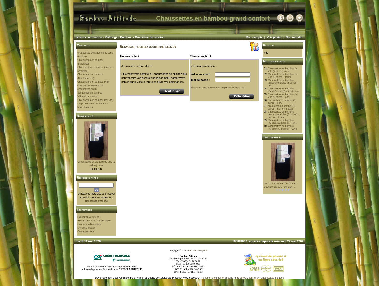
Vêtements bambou (87, 96)
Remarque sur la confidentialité (94, 220)
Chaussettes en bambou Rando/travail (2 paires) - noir (283, 90)
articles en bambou (89, 37)
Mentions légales (86, 228)
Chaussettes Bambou (272, 277)
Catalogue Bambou (118, 37)
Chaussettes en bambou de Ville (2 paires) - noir (282, 70)
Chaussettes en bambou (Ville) (93, 82)
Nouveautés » (85, 115)
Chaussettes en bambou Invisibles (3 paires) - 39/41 (282, 121)
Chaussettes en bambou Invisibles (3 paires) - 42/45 (282, 127)
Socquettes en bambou (89, 92)
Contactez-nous (85, 231)
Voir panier (274, 37)
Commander (294, 37)
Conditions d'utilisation (89, 224)
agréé (243, 277)
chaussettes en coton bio (90, 85)
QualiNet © (253, 277)
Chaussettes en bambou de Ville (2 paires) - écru (282, 95)
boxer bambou (85, 107)
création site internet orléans (218, 277)
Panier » (268, 45)
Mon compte (254, 37)
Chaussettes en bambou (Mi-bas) (95, 100)
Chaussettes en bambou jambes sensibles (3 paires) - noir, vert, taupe (283, 114)
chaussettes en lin (87, 89)
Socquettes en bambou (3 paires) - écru (282, 101)
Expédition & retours (88, 217)
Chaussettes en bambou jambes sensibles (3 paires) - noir (283, 83)
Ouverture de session (150, 37)
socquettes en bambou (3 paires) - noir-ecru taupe (281, 107)
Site (237, 277)
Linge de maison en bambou (92, 103)
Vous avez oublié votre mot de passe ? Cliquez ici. (218, 87)
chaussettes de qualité (197, 250)
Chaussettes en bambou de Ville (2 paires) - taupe (282, 75)
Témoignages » (272, 137)
